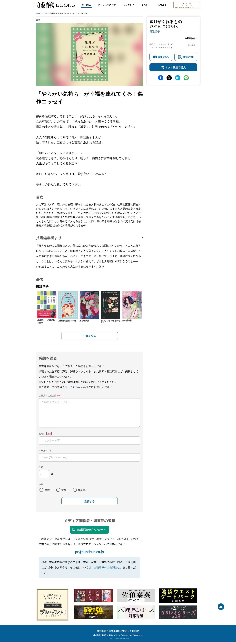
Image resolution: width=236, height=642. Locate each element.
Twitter (169, 77)
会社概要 (101, 630)
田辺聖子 (154, 31)
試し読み (163, 56)
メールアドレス (47, 450)
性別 (41, 484)
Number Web (127, 635)
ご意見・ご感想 (47, 395)
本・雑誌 (86, 4)
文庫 (45, 13)
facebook (160, 77)
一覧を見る (89, 335)
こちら (74, 386)
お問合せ (134, 630)
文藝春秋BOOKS (55, 5)
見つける (162, 4)
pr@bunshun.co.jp (89, 551)
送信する (89, 501)
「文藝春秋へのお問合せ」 (107, 567)
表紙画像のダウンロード (91, 529)
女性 (64, 489)
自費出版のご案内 (118, 630)
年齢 (41, 467)
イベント (145, 4)
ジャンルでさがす (107, 4)
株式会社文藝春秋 (100, 635)
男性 (47, 489)
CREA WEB (138, 635)
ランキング (128, 4)
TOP (38, 13)
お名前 (42, 433)
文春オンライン (114, 635)
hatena (177, 77)
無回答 (82, 489)
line (186, 77)
